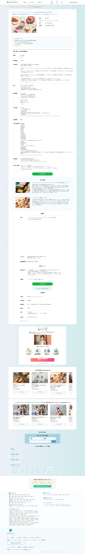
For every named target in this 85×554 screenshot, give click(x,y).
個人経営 (26, 510)
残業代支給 (14, 517)
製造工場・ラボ (58, 505)
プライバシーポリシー (16, 549)
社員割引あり (11, 518)
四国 (9, 504)
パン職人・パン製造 (50, 494)
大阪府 (13, 494)
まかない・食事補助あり (17, 518)
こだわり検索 (18, 537)
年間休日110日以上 (22, 523)
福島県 (33, 499)
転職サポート (40, 2)
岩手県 (24, 499)
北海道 (15, 499)
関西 (9, 494)
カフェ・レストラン (46, 505)
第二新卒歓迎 (27, 519)
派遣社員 (58, 499)
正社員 (44, 499)
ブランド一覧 (31, 537)
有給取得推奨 (32, 523)
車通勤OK (26, 518)
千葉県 (19, 496)
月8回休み (10, 523)
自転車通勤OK (36, 518)
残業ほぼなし (26, 513)
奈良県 (25, 494)
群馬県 (32, 496)
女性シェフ (35, 510)
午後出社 (22, 513)
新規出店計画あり (30, 510)
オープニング (21, 510)
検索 (53, 441)
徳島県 (19, 504)
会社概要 (19, 547)
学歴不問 (37, 519)
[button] (11, 25)
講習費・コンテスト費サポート (31, 517)
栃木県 (29, 496)
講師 (63, 494)
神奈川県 (16, 496)
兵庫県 (16, 494)
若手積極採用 (32, 519)
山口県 (25, 502)
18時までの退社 (17, 513)
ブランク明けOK (18, 522)
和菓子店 (63, 505)
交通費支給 (18, 517)
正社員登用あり (23, 517)
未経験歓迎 (23, 519)
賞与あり (10, 517)
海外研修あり (11, 519)
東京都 (13, 496)
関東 (9, 496)
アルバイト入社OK (30, 522)
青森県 (21, 499)
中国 (9, 502)
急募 (19, 519)
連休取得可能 (36, 522)
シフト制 (35, 513)
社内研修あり (16, 519)
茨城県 (25, 496)
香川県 (16, 504)
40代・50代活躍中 (24, 522)
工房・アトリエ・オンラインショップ (65, 504)
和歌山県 (28, 494)
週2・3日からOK (23, 514)
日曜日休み (27, 523)
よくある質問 (24, 547)
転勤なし (23, 518)
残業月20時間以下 (11, 513)
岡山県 (16, 502)
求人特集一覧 (25, 537)
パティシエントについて (11, 547)
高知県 (22, 504)
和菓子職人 (59, 494)
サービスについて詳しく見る (43, 363)
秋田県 (27, 499)
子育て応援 (10, 510)
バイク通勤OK (31, 518)
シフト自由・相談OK (12, 514)
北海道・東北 (11, 499)
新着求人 (25, 2)
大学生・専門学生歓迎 (12, 522)
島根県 (19, 502)
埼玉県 (22, 496)
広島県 (13, 502)
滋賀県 (19, 494)
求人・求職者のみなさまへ (26, 549)
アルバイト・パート (52, 499)
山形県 (30, 499)
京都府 (22, 494)
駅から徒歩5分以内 (16, 510)
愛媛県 (13, 504)
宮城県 (18, 499)
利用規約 (8, 549)
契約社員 (48, 499)
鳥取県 (22, 502)
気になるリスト (32, 2)
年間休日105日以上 (15, 523)
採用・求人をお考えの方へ (16, 543)
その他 (69, 494)
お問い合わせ (31, 547)
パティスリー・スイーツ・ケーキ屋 (48, 504)
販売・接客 (55, 494)
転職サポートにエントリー (42, 359)
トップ (8, 537)
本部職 (66, 494)
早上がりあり (31, 513)
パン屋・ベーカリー (52, 505)
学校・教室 (66, 505)
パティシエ (45, 494)
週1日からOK (18, 514)
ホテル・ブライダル (56, 504)
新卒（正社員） (62, 499)
